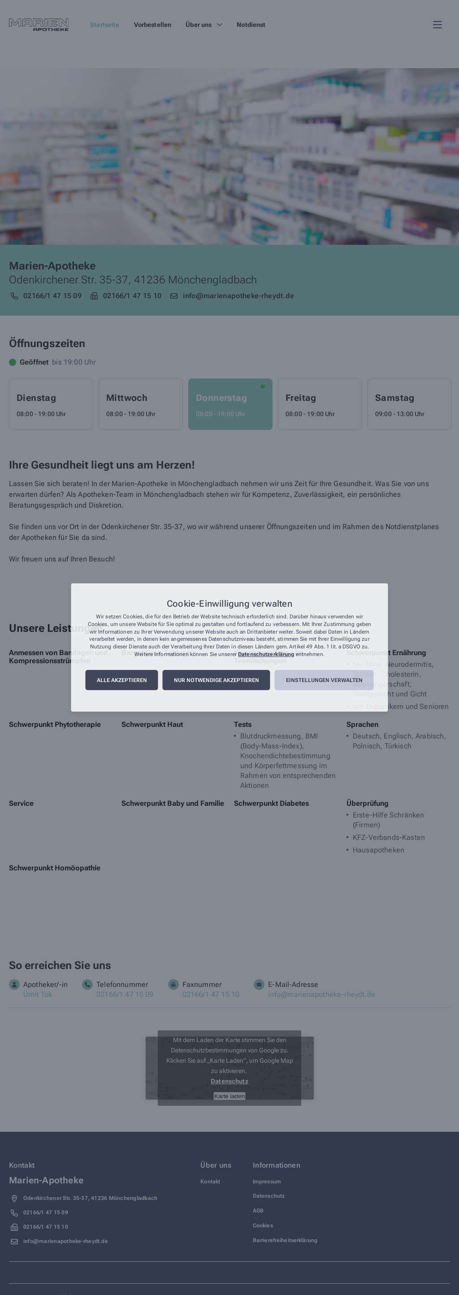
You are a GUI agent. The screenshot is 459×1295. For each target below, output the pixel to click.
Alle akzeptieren (122, 680)
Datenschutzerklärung (266, 654)
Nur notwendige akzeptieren (216, 680)
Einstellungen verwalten (324, 680)
